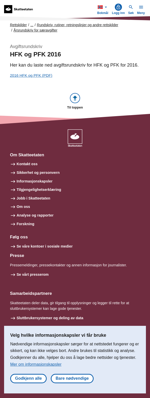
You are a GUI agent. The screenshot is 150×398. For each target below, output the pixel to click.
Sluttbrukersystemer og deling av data (50, 318)
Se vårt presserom (33, 274)
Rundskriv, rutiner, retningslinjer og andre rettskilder (77, 25)
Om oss (23, 207)
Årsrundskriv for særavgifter (35, 30)
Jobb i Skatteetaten (33, 198)
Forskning (25, 224)
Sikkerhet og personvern (38, 173)
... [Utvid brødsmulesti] (31, 25)
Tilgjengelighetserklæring (39, 190)
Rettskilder (18, 25)
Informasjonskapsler (35, 181)
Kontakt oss (27, 164)
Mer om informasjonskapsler (35, 364)
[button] (75, 101)
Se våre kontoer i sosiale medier (45, 246)
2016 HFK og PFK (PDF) (31, 75)
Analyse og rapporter (35, 215)
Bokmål (103, 9)
